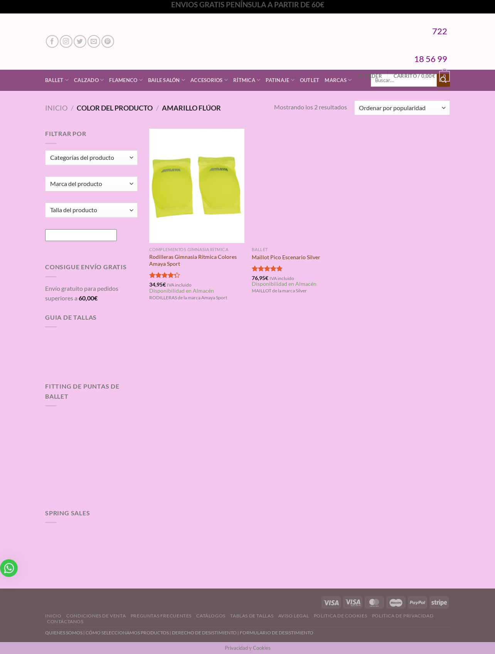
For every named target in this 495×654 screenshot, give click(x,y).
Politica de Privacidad (402, 616)
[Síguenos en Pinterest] (107, 41)
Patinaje (280, 80)
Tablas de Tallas (251, 616)
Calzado (89, 80)
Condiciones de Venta (96, 616)
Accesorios (209, 80)
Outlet (310, 80)
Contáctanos (65, 621)
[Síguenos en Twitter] (80, 41)
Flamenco (126, 80)
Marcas (338, 80)
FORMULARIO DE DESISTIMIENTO (276, 633)
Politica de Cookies (340, 616)
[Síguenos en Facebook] (52, 41)
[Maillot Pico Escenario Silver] (299, 186)
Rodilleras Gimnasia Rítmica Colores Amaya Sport (193, 260)
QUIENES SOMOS (63, 633)
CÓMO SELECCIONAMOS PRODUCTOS (127, 633)
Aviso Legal (293, 616)
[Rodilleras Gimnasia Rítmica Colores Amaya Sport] (196, 186)
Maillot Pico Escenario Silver (286, 257)
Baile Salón (166, 80)
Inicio (56, 108)
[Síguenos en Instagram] (66, 41)
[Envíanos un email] (94, 41)
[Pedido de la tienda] (402, 108)
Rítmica (246, 80)
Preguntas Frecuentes (161, 616)
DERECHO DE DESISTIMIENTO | (206, 633)
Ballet (57, 80)
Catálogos (211, 616)
